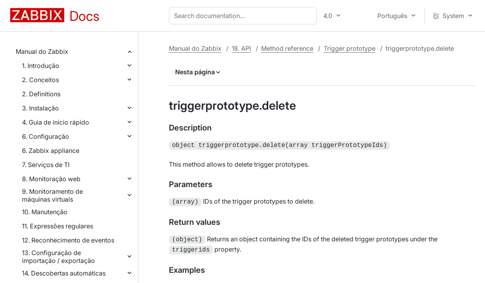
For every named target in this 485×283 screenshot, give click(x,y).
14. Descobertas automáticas (64, 273)
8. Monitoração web (51, 179)
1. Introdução (40, 66)
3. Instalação (40, 108)
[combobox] (244, 15)
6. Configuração (45, 136)
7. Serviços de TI (46, 165)
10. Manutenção (45, 212)
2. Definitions (41, 94)
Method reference (287, 48)
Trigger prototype (349, 48)
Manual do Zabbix (42, 51)
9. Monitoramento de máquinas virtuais (52, 195)
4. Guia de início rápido (55, 122)
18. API (241, 48)
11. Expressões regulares (57, 226)
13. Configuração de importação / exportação (58, 257)
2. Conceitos (40, 80)
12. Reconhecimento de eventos (68, 240)
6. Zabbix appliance (50, 150)
